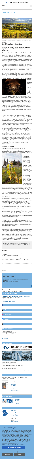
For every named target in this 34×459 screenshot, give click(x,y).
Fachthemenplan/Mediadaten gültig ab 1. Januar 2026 (15, 416)
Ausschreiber (7, 336)
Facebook (7, 305)
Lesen (12, 382)
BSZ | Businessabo (18, 402)
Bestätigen (7, 454)
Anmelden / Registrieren (25, 286)
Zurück (4, 270)
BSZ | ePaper (17, 399)
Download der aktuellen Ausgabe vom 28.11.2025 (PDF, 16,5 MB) (16, 370)
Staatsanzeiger (13, 412)
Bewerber (6, 338)
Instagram (8, 314)
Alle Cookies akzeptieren (13, 447)
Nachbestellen (13, 384)
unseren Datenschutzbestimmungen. (10, 443)
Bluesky (7, 319)
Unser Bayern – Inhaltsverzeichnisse (15, 389)
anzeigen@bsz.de (12, 368)
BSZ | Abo (17, 400)
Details (21, 454)
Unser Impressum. (19, 444)
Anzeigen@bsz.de (14, 421)
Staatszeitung (13, 410)
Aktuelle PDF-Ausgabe (15, 385)
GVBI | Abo (17, 403)
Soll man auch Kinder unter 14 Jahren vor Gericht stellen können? (16, 296)
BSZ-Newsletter (9, 324)
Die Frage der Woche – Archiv (9, 301)
